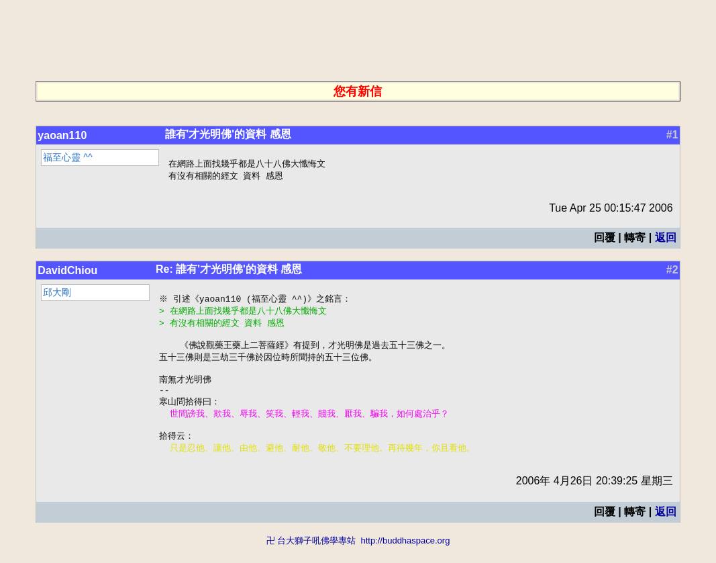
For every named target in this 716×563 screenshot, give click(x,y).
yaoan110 (62, 135)
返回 (665, 239)
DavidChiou (67, 271)
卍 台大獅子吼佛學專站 (311, 557)
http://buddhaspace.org (405, 557)
